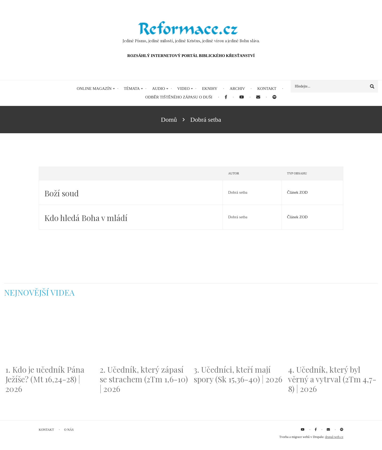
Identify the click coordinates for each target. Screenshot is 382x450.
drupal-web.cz (334, 437)
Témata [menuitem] (132, 88)
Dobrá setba (237, 192)
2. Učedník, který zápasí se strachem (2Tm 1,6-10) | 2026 (144, 379)
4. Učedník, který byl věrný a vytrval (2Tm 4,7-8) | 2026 (332, 379)
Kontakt (46, 430)
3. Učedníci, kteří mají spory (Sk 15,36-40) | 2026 (238, 374)
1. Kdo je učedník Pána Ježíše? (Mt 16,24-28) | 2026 (44, 379)
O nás (69, 430)
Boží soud (61, 193)
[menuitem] (226, 97)
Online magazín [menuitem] (94, 88)
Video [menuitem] (183, 88)
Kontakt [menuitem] (266, 88)
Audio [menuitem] (158, 88)
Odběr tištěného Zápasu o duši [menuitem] (178, 97)
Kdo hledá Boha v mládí (85, 218)
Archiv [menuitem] (237, 88)
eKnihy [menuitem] (209, 88)
